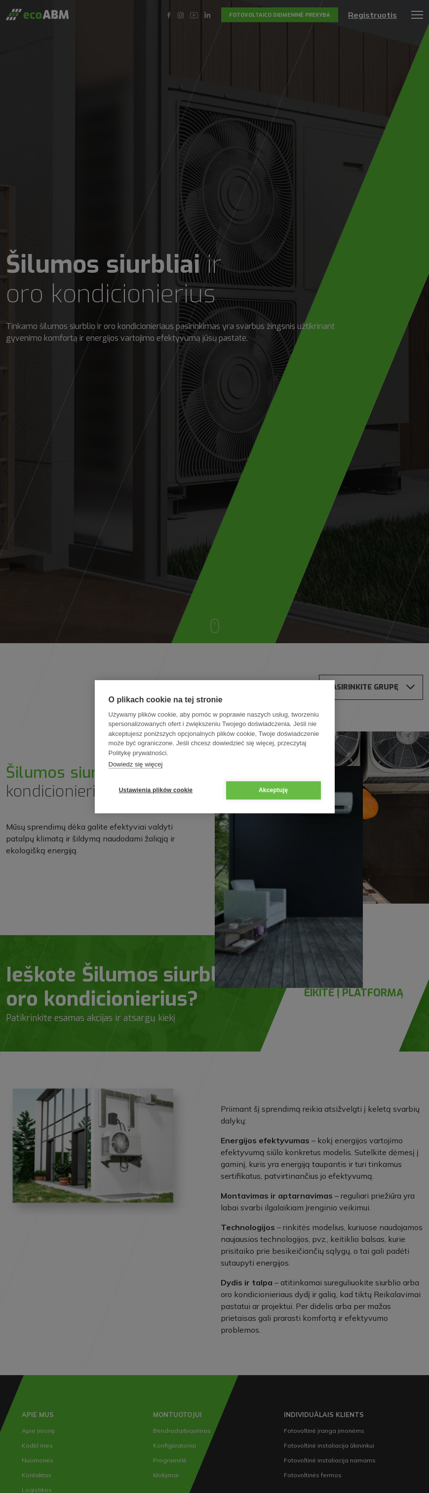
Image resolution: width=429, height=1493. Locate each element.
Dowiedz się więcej (136, 764)
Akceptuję (273, 790)
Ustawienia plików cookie (156, 790)
